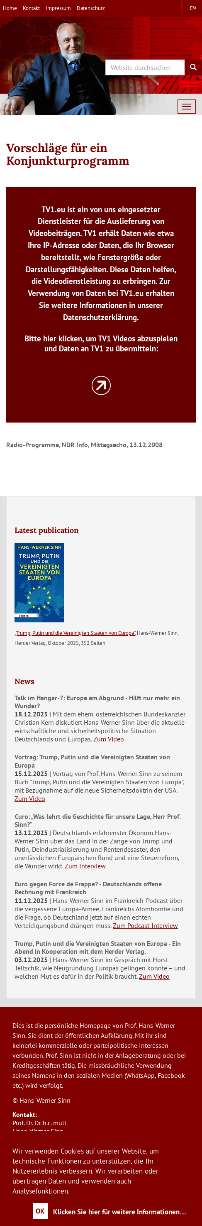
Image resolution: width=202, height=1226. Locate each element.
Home (10, 8)
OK (40, 1211)
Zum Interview (85, 866)
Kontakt (31, 8)
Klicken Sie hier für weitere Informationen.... (119, 1211)
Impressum (58, 8)
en (193, 8)
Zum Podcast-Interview (145, 925)
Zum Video (108, 739)
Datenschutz (91, 8)
